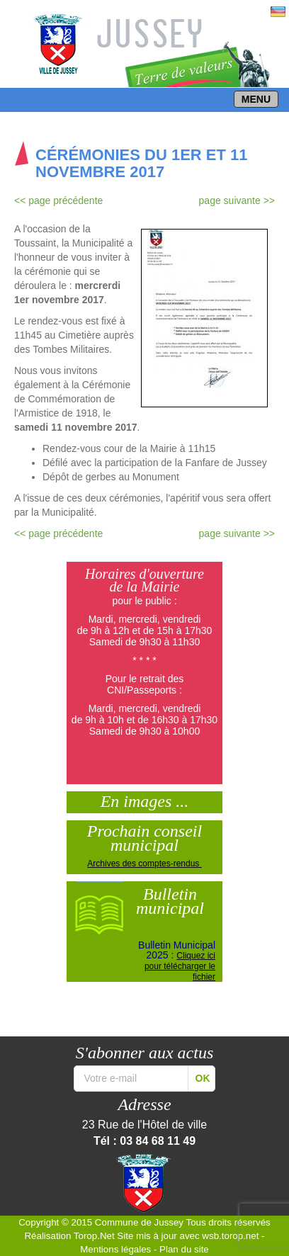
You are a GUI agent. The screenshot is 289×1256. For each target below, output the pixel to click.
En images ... (145, 800)
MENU (256, 99)
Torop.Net (94, 1235)
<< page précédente (58, 200)
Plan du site (184, 1249)
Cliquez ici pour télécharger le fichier (179, 966)
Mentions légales (115, 1249)
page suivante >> (237, 200)
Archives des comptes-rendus (144, 864)
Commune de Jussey (139, 1222)
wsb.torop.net (230, 1235)
